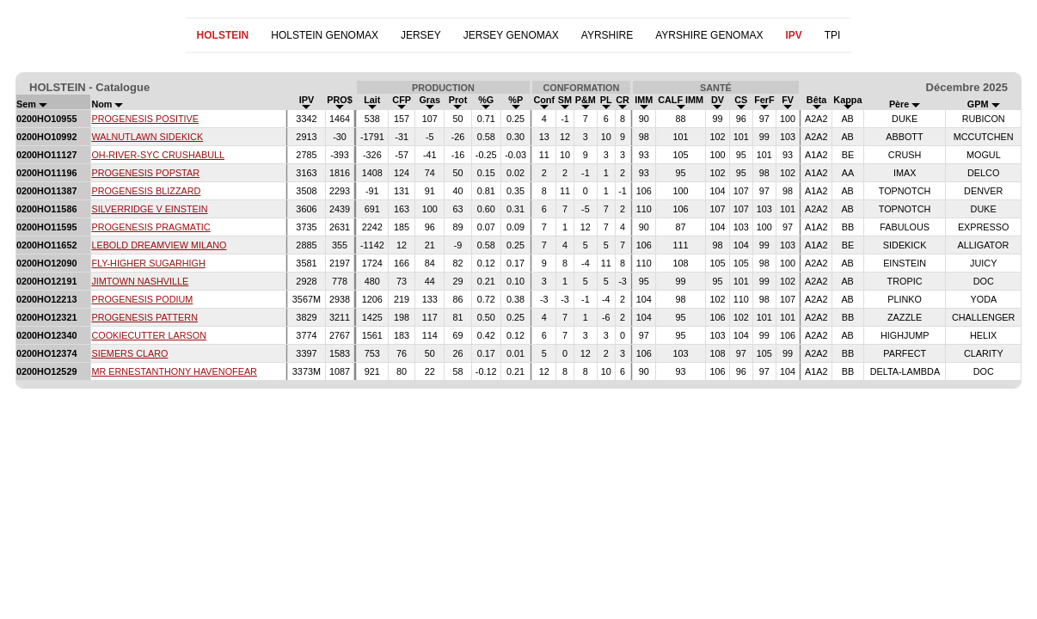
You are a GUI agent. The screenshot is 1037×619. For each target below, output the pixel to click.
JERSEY (421, 35)
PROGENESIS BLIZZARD (145, 191)
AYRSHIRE (607, 35)
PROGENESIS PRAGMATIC (150, 227)
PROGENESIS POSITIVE (145, 118)
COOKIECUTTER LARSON (148, 335)
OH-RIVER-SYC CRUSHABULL (157, 155)
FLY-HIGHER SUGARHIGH (148, 263)
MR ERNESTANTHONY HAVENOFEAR (174, 371)
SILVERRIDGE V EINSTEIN (149, 209)
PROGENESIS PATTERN (144, 317)
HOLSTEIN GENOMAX (324, 35)
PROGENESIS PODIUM (142, 299)
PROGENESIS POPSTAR (145, 173)
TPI (833, 35)
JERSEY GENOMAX (511, 35)
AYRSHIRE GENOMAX (709, 35)
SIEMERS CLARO (129, 353)
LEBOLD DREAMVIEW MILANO (158, 245)
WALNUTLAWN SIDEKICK (147, 137)
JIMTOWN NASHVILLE (139, 281)
